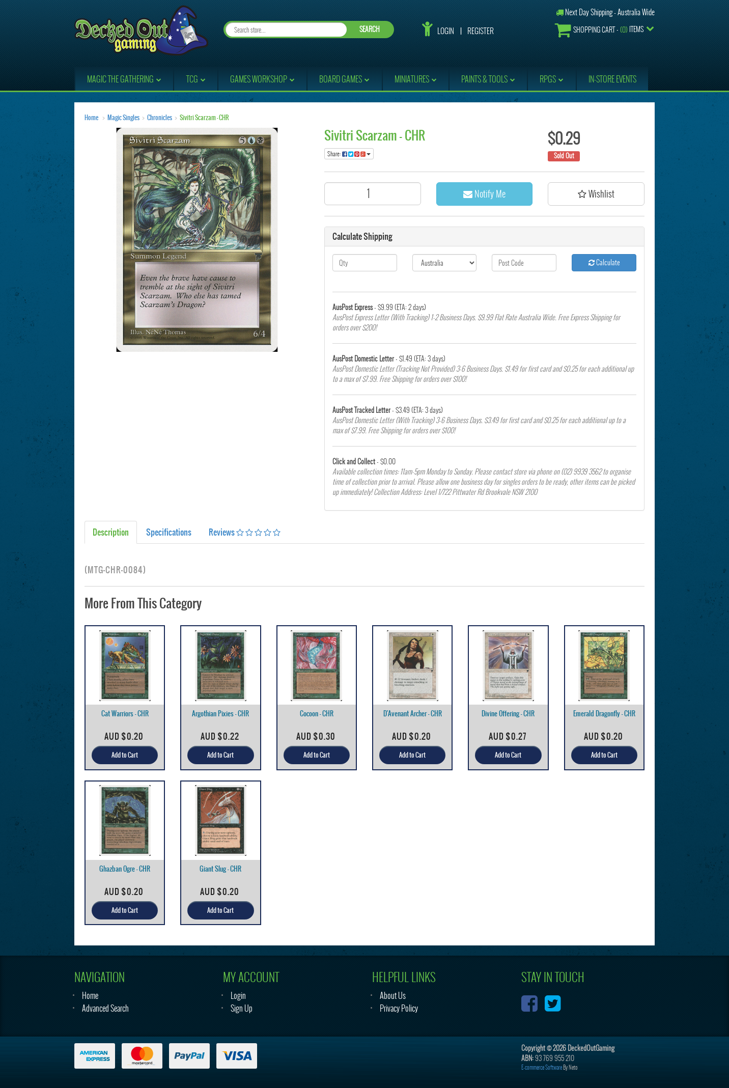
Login (445, 31)
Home (91, 117)
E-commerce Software (541, 1067)
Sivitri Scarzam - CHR (204, 117)
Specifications (168, 532)
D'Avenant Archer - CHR (412, 713)
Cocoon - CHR (316, 713)
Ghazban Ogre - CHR (124, 869)
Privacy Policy (399, 1008)
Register (480, 31)
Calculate (604, 262)
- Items (599, 30)
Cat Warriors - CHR (125, 713)
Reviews (245, 532)
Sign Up (242, 1008)
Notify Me (484, 194)
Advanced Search (105, 1008)
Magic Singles (123, 117)
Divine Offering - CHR (508, 713)
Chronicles (159, 117)
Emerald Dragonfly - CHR (604, 713)
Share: (349, 153)
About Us (393, 995)
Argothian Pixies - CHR (220, 713)
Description (111, 532)
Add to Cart (124, 755)
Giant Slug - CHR (220, 869)
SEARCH (369, 29)
